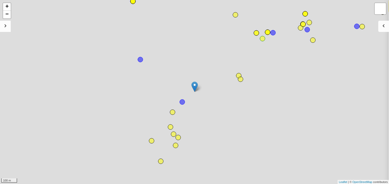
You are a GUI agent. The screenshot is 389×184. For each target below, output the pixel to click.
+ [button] (7, 7)
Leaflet (343, 181)
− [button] (7, 14)
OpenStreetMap (362, 181)
